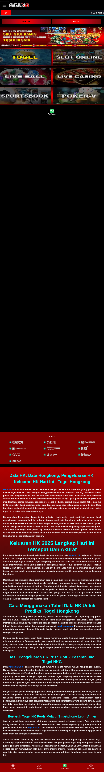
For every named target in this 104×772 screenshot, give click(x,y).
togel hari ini (34, 727)
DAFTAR (26, 21)
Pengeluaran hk (16, 667)
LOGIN (76, 21)
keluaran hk (74, 555)
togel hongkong (65, 626)
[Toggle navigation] (4, 5)
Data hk (7, 489)
